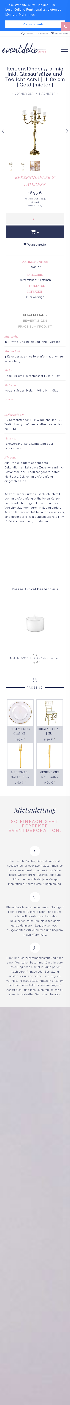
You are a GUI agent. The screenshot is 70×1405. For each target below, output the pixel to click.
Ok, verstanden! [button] (35, 24)
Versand (35, 202)
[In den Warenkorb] (35, 231)
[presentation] (35, 314)
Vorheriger (24, 93)
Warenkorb (59, 33)
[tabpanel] (35, 451)
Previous (2, 133)
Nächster (47, 93)
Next (68, 131)
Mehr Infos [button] (27, 14)
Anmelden (42, 33)
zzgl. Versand (51, 341)
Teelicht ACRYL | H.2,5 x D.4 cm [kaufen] (35, 658)
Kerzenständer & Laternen (35, 180)
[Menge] (35, 217)
